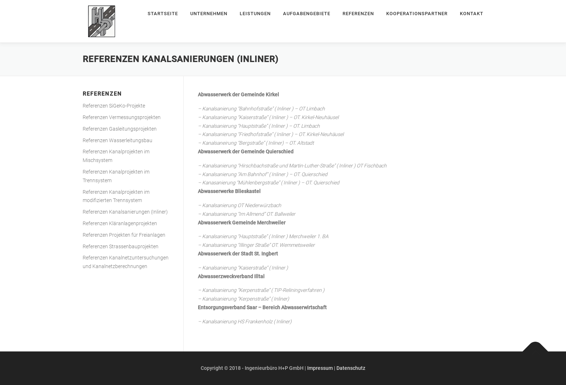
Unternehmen (208, 13)
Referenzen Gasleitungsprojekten (120, 129)
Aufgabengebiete (306, 13)
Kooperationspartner (417, 13)
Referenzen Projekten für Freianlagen (124, 235)
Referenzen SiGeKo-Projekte (114, 106)
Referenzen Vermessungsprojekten (122, 117)
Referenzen (358, 13)
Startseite (163, 13)
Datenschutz (350, 368)
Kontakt (471, 13)
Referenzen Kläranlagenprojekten (120, 223)
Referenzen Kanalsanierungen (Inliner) (125, 212)
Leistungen (255, 13)
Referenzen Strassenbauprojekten (120, 246)
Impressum (320, 368)
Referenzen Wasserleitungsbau (117, 140)
